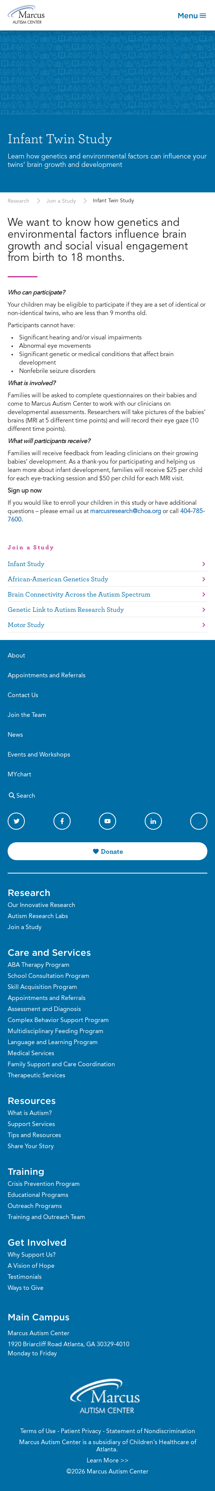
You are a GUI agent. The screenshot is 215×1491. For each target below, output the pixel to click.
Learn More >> (108, 1461)
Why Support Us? (32, 1255)
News (15, 735)
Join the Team (27, 715)
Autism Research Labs (38, 916)
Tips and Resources (34, 1136)
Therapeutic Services (36, 1076)
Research (18, 201)
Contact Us (23, 696)
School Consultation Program (48, 976)
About (16, 656)
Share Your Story (31, 1147)
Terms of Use (38, 1432)
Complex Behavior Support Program (58, 1020)
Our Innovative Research (41, 905)
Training (26, 1171)
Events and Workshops (39, 755)
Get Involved (37, 1242)
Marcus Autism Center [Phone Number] (39, 1334)
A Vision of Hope (31, 1266)
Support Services (31, 1124)
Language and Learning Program (53, 1043)
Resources (32, 1100)
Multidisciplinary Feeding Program (55, 1032)
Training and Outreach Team (46, 1217)
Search (21, 795)
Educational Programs (38, 1195)
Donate (112, 851)
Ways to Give (26, 1288)
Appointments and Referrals (47, 676)
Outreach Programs (35, 1206)
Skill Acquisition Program (42, 987)
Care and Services (49, 952)
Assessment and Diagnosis (44, 1009)
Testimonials (25, 1277)
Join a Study (61, 201)
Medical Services (31, 1054)
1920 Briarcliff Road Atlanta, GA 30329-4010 (68, 1345)
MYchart (19, 775)
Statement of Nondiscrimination (150, 1432)
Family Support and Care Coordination (61, 1065)
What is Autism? (30, 1113)
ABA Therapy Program (39, 965)
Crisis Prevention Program (44, 1184)
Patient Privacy (81, 1432)
